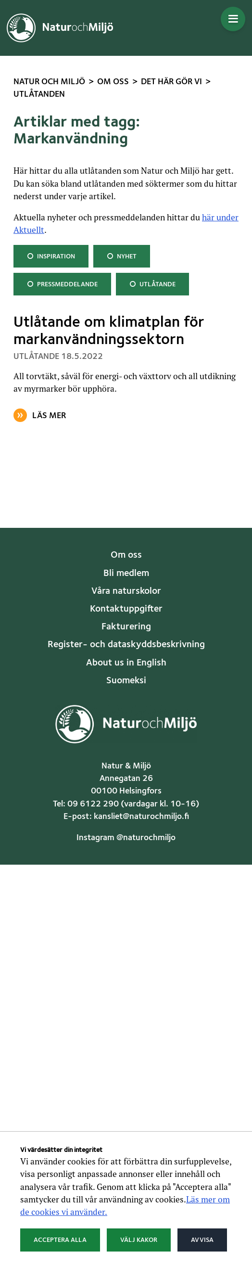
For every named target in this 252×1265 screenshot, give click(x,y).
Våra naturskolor (126, 591)
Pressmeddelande (62, 283)
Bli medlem (126, 573)
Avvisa (202, 1240)
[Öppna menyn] (233, 19)
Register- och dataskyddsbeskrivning (126, 645)
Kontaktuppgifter (126, 609)
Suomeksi (126, 681)
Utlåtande (152, 283)
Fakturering (126, 627)
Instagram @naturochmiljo (126, 838)
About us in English (126, 663)
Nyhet (122, 255)
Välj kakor (138, 1240)
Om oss (126, 555)
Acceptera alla (60, 1240)
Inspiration (50, 255)
